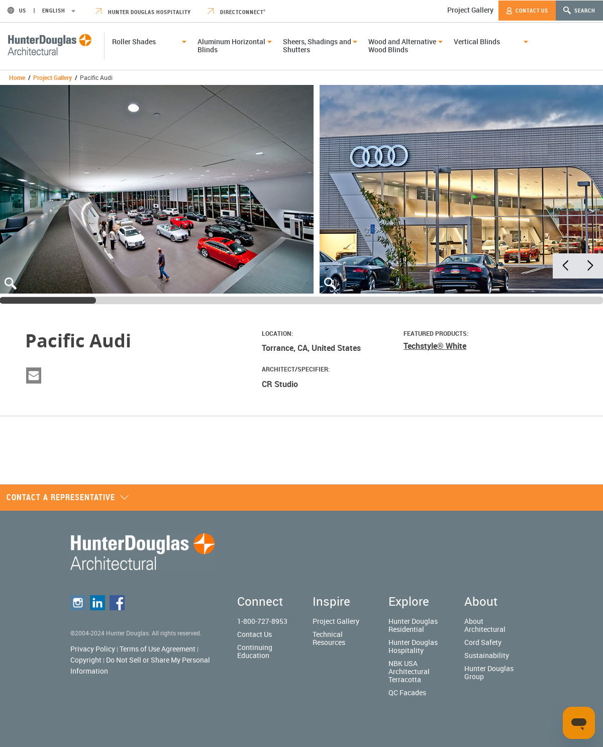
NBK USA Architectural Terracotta (409, 671)
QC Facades (407, 692)
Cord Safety (482, 642)
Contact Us (527, 11)
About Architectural (485, 625)
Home (17, 77)
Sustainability (486, 655)
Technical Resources (329, 638)
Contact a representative (68, 497)
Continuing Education (254, 651)
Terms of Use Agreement (157, 648)
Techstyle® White (435, 346)
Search (579, 10)
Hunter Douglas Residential (413, 625)
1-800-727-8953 (262, 621)
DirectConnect (237, 12)
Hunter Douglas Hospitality (143, 12)
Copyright (86, 660)
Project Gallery (470, 10)
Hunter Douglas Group (489, 672)
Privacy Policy (92, 648)
